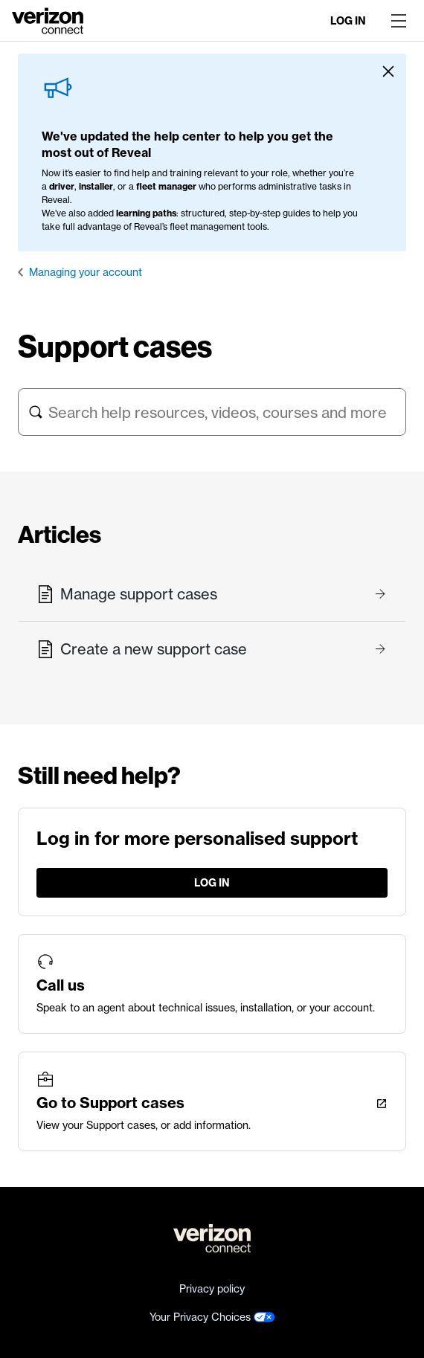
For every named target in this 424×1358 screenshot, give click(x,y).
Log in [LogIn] (348, 21)
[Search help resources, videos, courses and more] (212, 412)
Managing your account (85, 272)
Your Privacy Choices (212, 1317)
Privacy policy (212, 1289)
